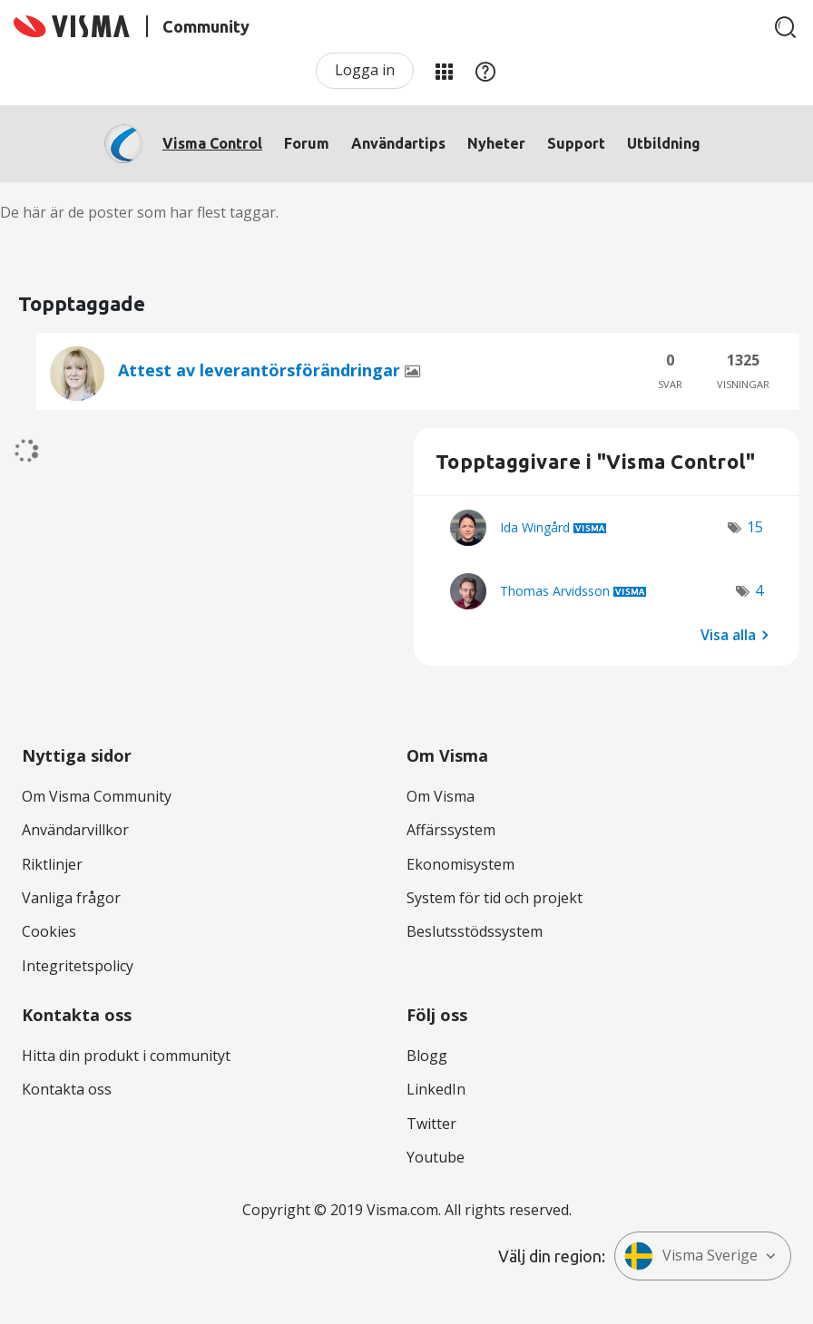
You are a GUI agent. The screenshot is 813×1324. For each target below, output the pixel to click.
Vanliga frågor (71, 898)
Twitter (431, 1124)
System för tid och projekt (494, 898)
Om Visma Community (96, 796)
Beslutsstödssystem (474, 931)
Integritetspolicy (77, 966)
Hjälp (485, 71)
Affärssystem (450, 830)
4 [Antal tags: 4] (759, 590)
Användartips (398, 143)
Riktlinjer (52, 864)
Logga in (365, 70)
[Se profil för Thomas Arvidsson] (555, 590)
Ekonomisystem (460, 864)
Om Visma (440, 796)
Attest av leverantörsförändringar (261, 370)
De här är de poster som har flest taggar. (139, 212)
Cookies (49, 931)
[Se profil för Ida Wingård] (535, 527)
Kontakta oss (67, 1089)
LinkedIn (435, 1089)
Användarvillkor (75, 830)
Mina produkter (444, 71)
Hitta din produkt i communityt (126, 1056)
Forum (306, 143)
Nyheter (496, 143)
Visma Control (212, 143)
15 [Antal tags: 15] (755, 527)
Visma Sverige (691, 1255)
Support (576, 143)
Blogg (426, 1056)
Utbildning (663, 143)
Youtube (435, 1157)
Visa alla (728, 635)
